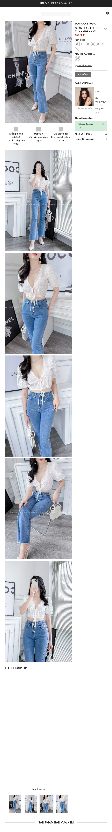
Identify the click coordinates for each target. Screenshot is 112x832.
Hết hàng (83, 74)
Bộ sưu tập (15, 17)
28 (87, 44)
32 (77, 49)
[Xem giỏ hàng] (105, 14)
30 (98, 44)
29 (93, 44)
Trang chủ (13, 10)
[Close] (103, 124)
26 (77, 44)
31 (103, 44)
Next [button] (72, 804)
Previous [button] (5, 804)
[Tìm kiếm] (99, 14)
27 (82, 44)
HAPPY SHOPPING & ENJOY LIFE (56, 3)
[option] (15, 804)
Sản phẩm (29, 10)
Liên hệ (30, 17)
